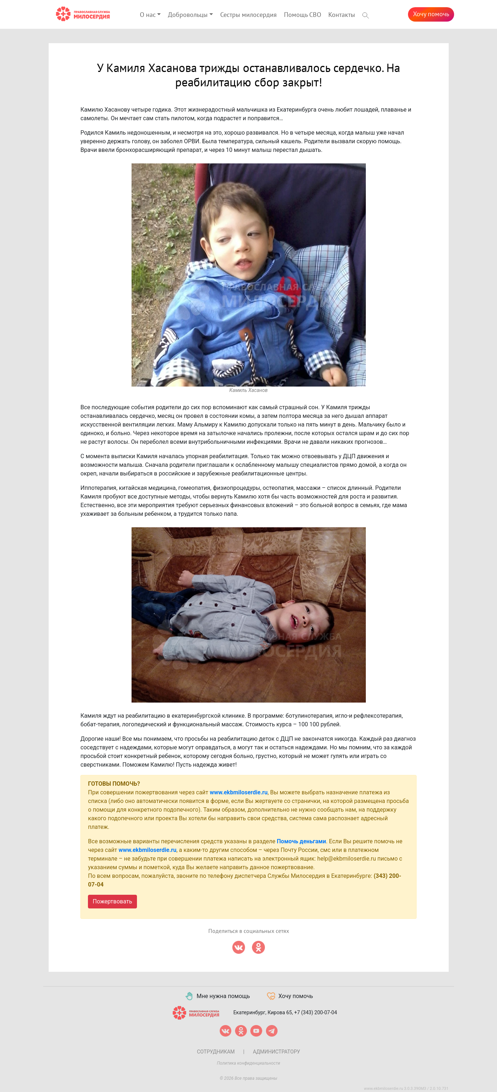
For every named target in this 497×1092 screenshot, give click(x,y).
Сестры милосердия (248, 15)
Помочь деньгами (301, 841)
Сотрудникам (216, 1052)
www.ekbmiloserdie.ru (238, 792)
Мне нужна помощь (217, 996)
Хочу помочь (431, 14)
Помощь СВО (302, 15)
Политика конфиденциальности (248, 1063)
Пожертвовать (112, 901)
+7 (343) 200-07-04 (315, 1012)
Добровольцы (188, 15)
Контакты (341, 15)
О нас (148, 15)
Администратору (276, 1052)
